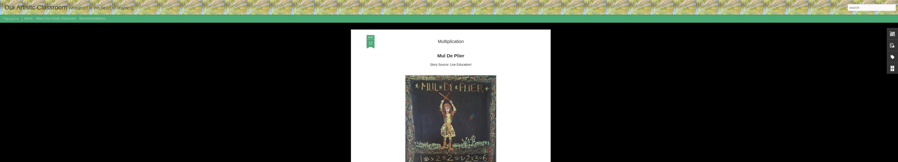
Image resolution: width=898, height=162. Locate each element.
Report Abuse (502, 159)
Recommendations (92, 18)
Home (28, 18)
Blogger (489, 159)
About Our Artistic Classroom (56, 18)
